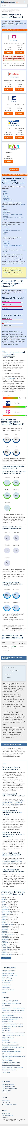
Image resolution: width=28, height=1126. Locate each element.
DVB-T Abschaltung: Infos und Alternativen (13, 1067)
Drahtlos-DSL (6, 196)
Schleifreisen (5, 937)
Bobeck (4, 899)
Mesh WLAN (5, 1040)
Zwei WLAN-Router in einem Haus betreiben (13, 1010)
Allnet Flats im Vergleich (8, 990)
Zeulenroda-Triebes (7, 954)
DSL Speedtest (5, 1100)
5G (8, 290)
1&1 (4, 195)
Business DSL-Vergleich (8, 978)
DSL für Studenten (6, 1090)
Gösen (4, 904)
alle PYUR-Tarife (14, 149)
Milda (3, 921)
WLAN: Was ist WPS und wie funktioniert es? (13, 1008)
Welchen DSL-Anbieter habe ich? (10, 1045)
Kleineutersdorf (6, 911)
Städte (17, 10)
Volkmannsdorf (6, 949)
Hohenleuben (5, 909)
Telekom (5, 191)
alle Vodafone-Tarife (14, 77)
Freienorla (4, 901)
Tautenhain (5, 942)
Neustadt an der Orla (7, 924)
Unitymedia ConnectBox (8, 1037)
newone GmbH (7, 212)
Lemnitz (4, 916)
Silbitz (4, 941)
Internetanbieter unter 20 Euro (9, 1088)
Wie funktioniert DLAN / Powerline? (11, 1065)
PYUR (4, 234)
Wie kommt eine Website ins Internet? (11, 1013)
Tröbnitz (4, 946)
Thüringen (4, 24)
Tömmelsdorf (5, 947)
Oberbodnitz (5, 926)
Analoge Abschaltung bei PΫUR (10, 1001)
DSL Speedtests (11, 378)
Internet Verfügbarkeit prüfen (9, 975)
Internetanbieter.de (11, 10)
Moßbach (4, 922)
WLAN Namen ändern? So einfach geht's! (12, 1024)
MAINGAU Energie (7, 199)
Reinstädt (4, 932)
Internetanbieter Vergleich (8, 970)
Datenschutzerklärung (7, 1115)
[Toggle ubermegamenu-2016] (25, 2)
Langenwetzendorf (7, 912)
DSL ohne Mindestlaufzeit (8, 973)
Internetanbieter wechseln (8, 1084)
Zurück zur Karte (6, 957)
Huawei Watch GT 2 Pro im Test (10, 1042)
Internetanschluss (6, 985)
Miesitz (4, 919)
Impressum (4, 1117)
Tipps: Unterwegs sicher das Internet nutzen (13, 1035)
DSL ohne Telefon (6, 1030)
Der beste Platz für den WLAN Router (11, 1003)
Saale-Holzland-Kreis (20, 23)
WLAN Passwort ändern (8, 1015)
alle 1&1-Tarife (14, 101)
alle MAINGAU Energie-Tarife (14, 125)
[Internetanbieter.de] (9, 2)
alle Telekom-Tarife (14, 40)
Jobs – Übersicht (6, 1102)
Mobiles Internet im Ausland (9, 1069)
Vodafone (5, 193)
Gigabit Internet (6, 982)
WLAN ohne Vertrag (7, 1060)
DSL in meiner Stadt (7, 980)
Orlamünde (5, 929)
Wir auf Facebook (6, 1113)
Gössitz (4, 906)
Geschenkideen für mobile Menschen (11, 1051)
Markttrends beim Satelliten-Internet (11, 1062)
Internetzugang (6, 987)
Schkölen (4, 936)
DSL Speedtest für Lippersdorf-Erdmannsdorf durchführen (12, 658)
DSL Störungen (6, 1005)
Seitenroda (5, 939)
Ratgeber (4, 992)
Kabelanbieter (5, 226)
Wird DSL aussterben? (7, 1021)
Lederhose (5, 914)
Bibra (3, 898)
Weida (4, 951)
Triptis (4, 944)
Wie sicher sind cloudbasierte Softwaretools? (13, 1033)
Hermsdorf (5, 907)
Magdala (4, 917)
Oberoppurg (5, 927)
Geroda (4, 902)
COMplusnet (6, 198)
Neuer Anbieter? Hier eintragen (9, 1104)
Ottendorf (4, 931)
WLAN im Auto (6, 1072)
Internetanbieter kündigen (8, 1053)
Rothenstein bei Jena (7, 934)
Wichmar (4, 952)
